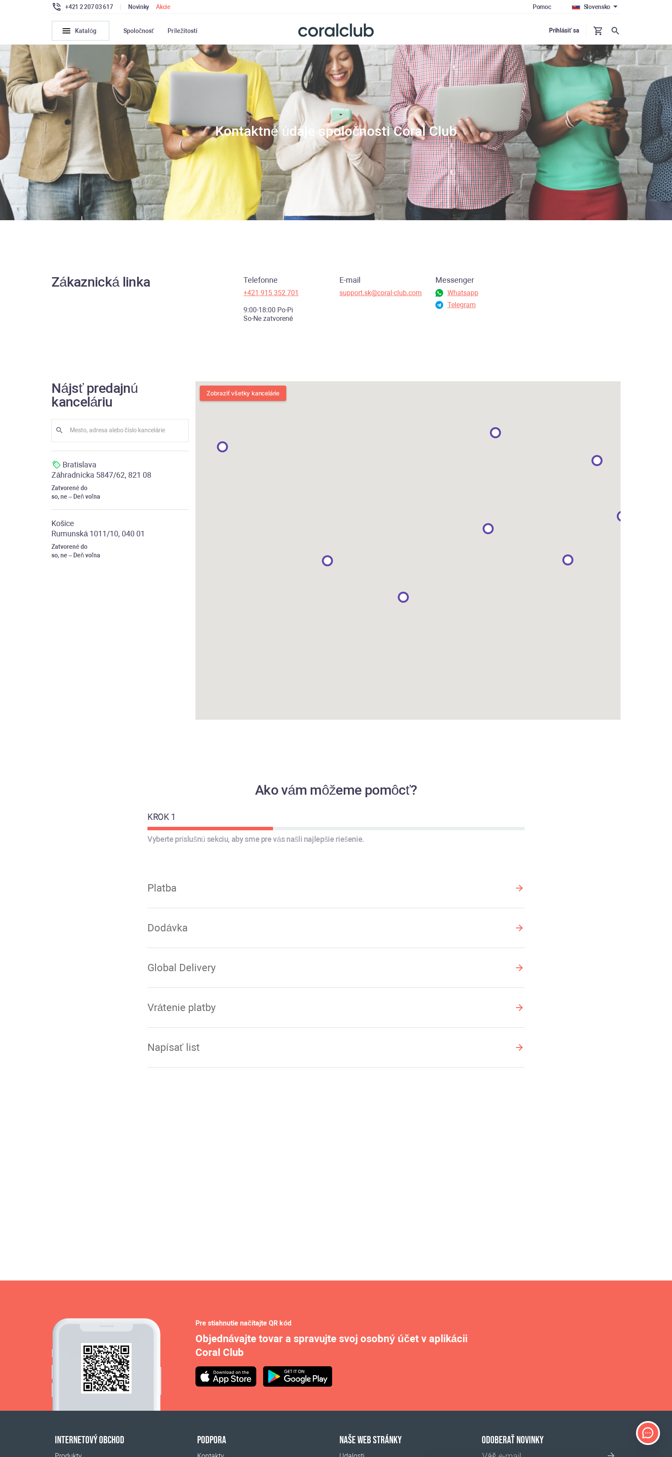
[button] (597, 463)
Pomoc (542, 6)
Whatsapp (462, 295)
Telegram (461, 307)
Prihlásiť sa (564, 30)
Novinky (138, 7)
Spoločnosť (138, 30)
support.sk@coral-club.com (380, 295)
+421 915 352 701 (271, 295)
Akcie (163, 7)
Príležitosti (183, 31)
